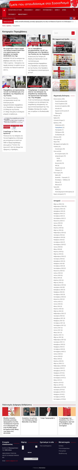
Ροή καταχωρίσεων (64, 448)
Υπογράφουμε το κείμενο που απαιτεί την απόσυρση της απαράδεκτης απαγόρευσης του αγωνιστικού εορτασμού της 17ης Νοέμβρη (38, 93)
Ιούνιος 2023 (57, 275)
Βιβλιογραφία (22, 14)
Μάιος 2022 (57, 306)
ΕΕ (57, 158)
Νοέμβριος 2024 (58, 239)
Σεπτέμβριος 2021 (59, 325)
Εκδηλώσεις (58, 125)
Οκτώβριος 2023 (58, 266)
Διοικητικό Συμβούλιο (40, 42)
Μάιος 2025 (57, 225)
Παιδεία (56, 146)
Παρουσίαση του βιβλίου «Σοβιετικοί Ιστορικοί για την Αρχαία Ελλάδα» (63, 75)
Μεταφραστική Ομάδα (59, 45)
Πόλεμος (57, 170)
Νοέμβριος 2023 (58, 263)
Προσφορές (58, 130)
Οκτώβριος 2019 (58, 375)
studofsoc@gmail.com (12, 461)
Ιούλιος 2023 (57, 273)
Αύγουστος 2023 (58, 270)
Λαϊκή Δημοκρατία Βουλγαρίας (63, 191)
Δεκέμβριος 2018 (58, 392)
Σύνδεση (61, 446)
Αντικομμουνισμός (60, 153)
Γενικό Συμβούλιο (15, 125)
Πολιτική (56, 151)
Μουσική (57, 184)
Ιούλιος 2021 (57, 327)
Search (73, 33)
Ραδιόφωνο (58, 132)
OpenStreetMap (28, 458)
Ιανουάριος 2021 (58, 342)
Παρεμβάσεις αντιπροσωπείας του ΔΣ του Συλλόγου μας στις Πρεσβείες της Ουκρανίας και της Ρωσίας (13, 93)
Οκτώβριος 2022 (58, 294)
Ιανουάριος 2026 (58, 209)
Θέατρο (57, 182)
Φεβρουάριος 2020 (59, 366)
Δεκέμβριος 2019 (58, 370)
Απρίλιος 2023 (58, 280)
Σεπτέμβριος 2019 (59, 377)
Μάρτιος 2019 (58, 385)
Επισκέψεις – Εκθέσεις (61, 180)
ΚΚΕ (56, 165)
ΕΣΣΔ (56, 189)
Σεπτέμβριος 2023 (59, 268)
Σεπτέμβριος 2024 (59, 244)
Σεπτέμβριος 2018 (59, 399)
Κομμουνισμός (59, 168)
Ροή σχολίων (62, 451)
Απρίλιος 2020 (58, 361)
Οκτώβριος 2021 (58, 323)
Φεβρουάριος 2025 (59, 232)
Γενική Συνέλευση (60, 101)
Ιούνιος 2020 (57, 356)
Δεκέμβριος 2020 (58, 344)
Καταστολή (58, 163)
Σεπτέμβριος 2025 (59, 218)
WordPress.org (63, 453)
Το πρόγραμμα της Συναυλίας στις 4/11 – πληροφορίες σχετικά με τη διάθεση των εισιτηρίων (66, 422)
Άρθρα (64, 10)
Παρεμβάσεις (18, 42)
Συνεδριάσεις (59, 134)
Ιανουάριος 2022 (58, 316)
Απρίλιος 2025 (58, 228)
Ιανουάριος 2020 (58, 368)
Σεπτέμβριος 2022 (59, 297)
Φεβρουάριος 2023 (59, 285)
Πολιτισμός (57, 172)
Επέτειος (56, 137)
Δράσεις (12, 42)
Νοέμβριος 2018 (58, 394)
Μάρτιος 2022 (58, 311)
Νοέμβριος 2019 (58, 373)
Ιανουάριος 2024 (58, 259)
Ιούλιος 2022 (57, 301)
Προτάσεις (11, 14)
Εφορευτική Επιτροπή (61, 111)
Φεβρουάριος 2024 (59, 256)
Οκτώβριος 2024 (58, 242)
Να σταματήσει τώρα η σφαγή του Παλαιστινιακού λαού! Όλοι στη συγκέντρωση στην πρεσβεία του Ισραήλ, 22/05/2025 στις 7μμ (13, 52)
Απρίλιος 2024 (58, 251)
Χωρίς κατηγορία (7, 44)
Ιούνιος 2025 (57, 223)
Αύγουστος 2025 (58, 220)
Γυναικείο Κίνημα (58, 120)
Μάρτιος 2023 (58, 282)
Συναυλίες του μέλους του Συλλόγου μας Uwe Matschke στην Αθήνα (29, 420)
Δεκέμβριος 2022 (58, 289)
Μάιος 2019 (57, 380)
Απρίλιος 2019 (58, 382)
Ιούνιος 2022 (57, 304)
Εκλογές (57, 108)
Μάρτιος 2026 (58, 204)
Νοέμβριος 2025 (58, 213)
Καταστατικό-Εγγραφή (15, 10)
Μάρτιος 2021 (58, 337)
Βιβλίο (57, 175)
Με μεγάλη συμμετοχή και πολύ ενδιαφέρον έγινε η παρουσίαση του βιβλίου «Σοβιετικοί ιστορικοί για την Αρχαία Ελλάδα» (64, 60)
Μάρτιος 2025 (58, 230)
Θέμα (29, 44)
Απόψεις (56, 115)
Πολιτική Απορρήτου (45, 446)
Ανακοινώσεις (7, 42)
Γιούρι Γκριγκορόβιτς (48, 418)
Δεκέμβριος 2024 (58, 237)
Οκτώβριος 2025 (58, 216)
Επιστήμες (56, 139)
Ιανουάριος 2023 (58, 287)
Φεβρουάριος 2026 (59, 206)
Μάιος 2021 (57, 332)
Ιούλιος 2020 (57, 354)
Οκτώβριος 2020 (58, 349)
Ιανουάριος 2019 (58, 389)
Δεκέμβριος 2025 (58, 211)
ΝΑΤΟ (58, 161)
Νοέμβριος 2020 (58, 347)
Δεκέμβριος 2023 (58, 261)
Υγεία (55, 187)
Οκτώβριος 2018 (58, 397)
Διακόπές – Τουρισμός (61, 177)
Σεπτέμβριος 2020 (59, 351)
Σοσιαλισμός (28, 10)
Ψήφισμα (57, 113)
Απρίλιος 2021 (58, 335)
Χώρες (57, 10)
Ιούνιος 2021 (57, 330)
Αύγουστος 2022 (58, 299)
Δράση (37, 10)
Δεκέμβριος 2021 (58, 318)
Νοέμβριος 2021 (58, 320)
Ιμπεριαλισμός (59, 156)
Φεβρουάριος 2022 (59, 313)
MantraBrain (42, 468)
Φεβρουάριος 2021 (59, 339)
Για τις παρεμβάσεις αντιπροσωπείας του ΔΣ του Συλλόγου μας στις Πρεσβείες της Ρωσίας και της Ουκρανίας (38, 51)
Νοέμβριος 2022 (58, 292)
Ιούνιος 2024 (57, 247)
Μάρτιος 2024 (58, 254)
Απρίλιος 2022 (58, 308)
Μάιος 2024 (57, 249)
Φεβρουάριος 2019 (59, 387)
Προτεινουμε (47, 10)
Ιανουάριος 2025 (58, 235)
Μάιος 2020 (57, 358)
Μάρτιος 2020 (58, 363)
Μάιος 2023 (57, 278)
